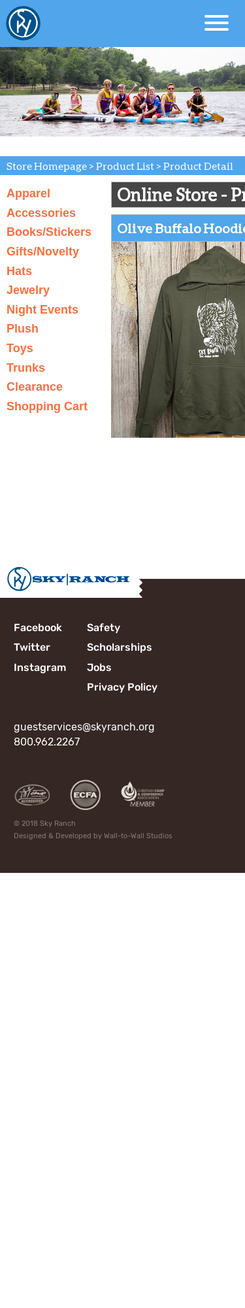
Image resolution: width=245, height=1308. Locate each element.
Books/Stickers (49, 231)
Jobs (99, 667)
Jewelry (28, 290)
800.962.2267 (47, 742)
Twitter (32, 647)
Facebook (38, 627)
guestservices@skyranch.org (84, 727)
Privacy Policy (122, 687)
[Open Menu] (216, 23)
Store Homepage (47, 165)
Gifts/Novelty (43, 251)
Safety (103, 627)
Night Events (42, 309)
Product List (125, 165)
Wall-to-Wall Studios (138, 836)
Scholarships (119, 647)
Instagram (40, 667)
